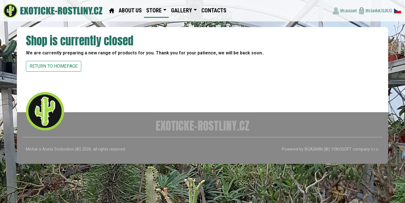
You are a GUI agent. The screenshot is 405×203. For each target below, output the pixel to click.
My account (348, 10)
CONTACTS (213, 10)
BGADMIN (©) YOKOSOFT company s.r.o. (342, 149)
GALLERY (181, 10)
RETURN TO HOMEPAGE (54, 66)
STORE (154, 10)
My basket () (379, 10)
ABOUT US (130, 10)
